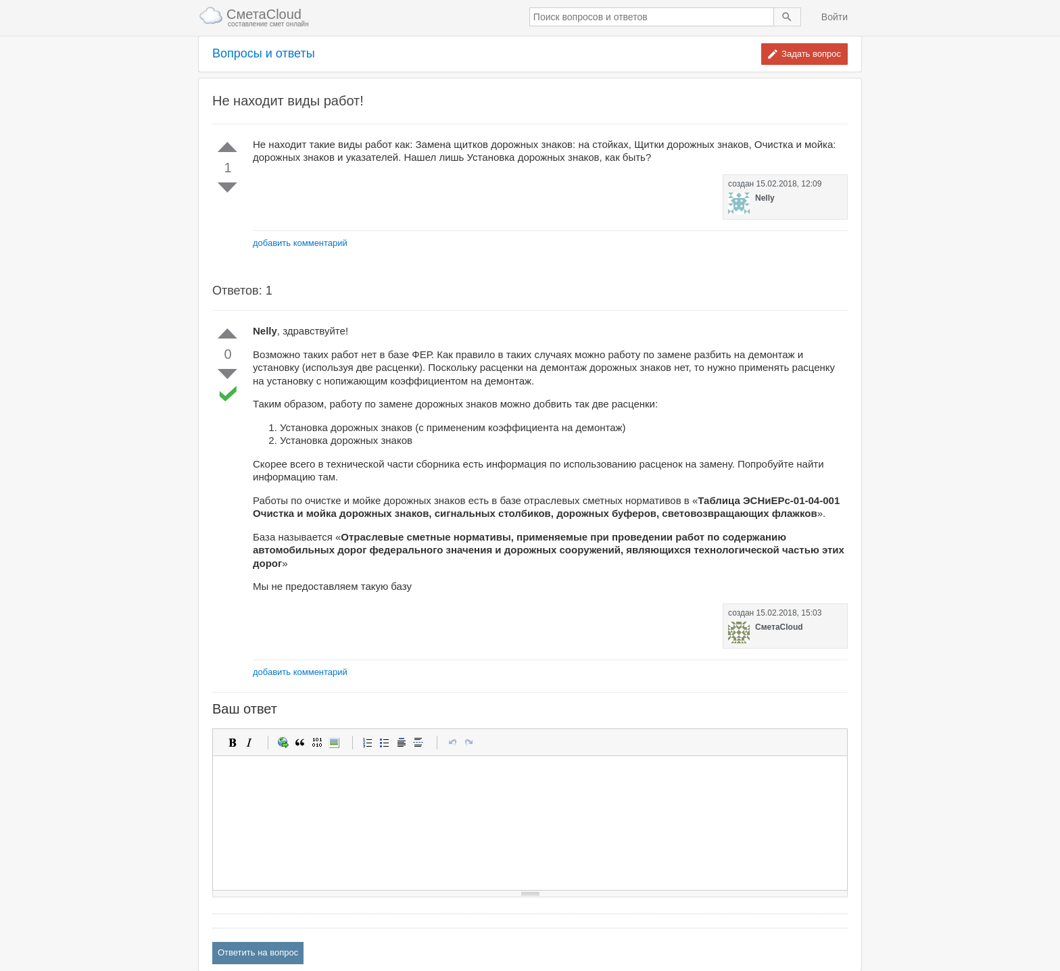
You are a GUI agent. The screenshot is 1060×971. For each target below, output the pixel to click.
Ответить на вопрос (258, 952)
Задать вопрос (811, 54)
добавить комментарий (300, 243)
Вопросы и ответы (263, 53)
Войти (834, 16)
